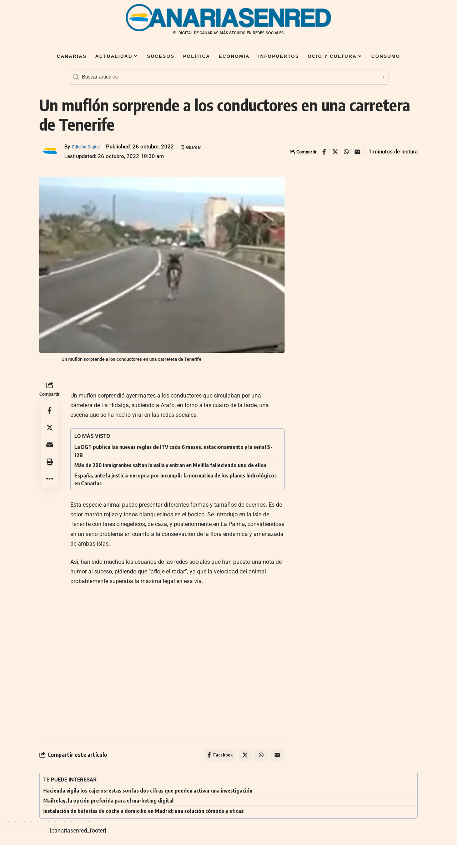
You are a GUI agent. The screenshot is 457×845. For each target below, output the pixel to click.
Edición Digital (89, 146)
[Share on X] (335, 151)
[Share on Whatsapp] (346, 151)
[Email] (357, 151)
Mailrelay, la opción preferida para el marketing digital (108, 802)
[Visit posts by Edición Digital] (50, 151)
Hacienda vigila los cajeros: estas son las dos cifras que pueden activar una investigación (147, 792)
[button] (49, 461)
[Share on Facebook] (324, 151)
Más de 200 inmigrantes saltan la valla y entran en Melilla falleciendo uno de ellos (170, 465)
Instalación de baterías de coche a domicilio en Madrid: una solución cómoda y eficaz (143, 813)
